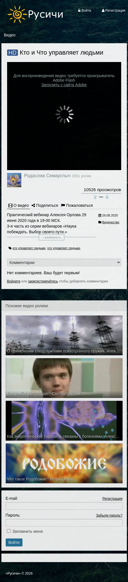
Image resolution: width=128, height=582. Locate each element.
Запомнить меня (27, 531)
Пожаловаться (77, 205)
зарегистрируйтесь (43, 281)
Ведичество (110, 222)
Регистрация (112, 499)
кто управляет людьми (29, 248)
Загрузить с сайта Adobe (64, 84)
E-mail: (12, 498)
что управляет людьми (63, 248)
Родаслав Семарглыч (47, 175)
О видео (18, 205)
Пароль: (13, 515)
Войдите (13, 281)
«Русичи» (13, 573)
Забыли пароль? (109, 515)
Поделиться (45, 205)
